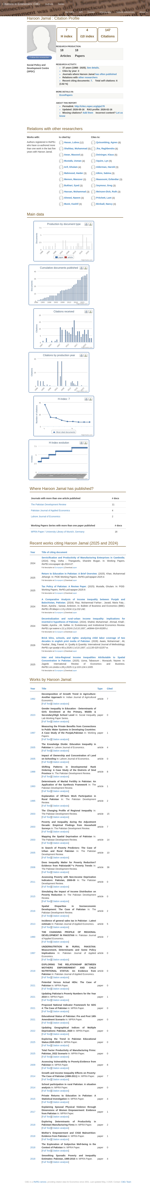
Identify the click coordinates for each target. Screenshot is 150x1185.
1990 (32, 937)
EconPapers (66, 95)
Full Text (46, 703)
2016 (32, 911)
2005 (32, 747)
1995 (32, 801)
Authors (49, 4)
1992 (32, 699)
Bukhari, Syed (71, 185)
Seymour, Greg (104, 185)
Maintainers (105, 12)
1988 (32, 771)
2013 (32, 924)
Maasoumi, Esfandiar (107, 179)
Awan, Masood (72, 154)
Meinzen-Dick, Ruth (106, 191)
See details (93, 67)
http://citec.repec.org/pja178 (90, 106)
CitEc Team (126, 1182)
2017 (32, 1112)
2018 (32, 971)
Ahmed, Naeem (72, 197)
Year (34, 552)
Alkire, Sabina (103, 173)
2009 (32, 1065)
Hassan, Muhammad (75, 191)
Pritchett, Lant (103, 197)
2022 (32, 1031)
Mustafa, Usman (72, 161)
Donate (91, 12)
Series (61, 4)
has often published (106, 74)
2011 (32, 882)
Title (45, 688)
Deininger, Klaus (105, 154)
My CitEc (69, 12)
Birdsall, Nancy (104, 204)
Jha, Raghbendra (105, 148)
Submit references (125, 12)
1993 (32, 786)
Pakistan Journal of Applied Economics (50, 510)
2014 (32, 1076)
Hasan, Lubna (71, 142)
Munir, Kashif (71, 204)
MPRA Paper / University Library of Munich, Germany (58, 531)
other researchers (87, 77)
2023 (32, 715)
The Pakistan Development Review (48, 504)
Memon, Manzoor (73, 179)
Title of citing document (56, 552)
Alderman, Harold (105, 167)
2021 (32, 985)
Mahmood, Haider (73, 173)
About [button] (143, 12)
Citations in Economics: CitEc (21, 4)
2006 (32, 867)
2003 (32, 814)
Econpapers (58, 567)
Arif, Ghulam (71, 167)
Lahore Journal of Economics (45, 516)
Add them (88, 112)
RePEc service (40, 1182)
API (81, 12)
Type (101, 688)
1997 (32, 733)
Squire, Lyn (102, 161)
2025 (32, 1042)
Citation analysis (60, 703)
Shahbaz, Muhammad (75, 148)
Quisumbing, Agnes (107, 142)
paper (75, 567)
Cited (111, 688)
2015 (32, 896)
